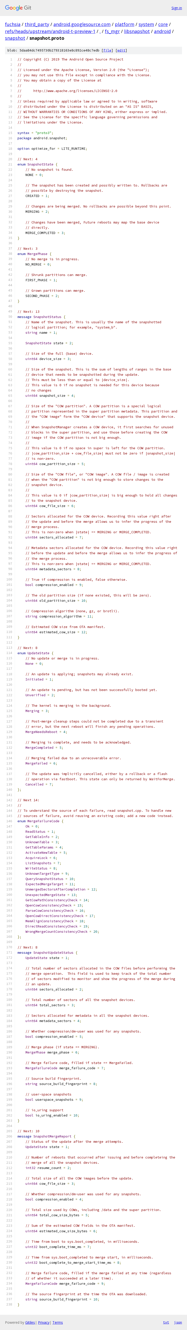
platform (124, 24)
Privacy (43, 1322)
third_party (37, 24)
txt (166, 1322)
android (162, 31)
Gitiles (30, 1322)
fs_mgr (112, 31)
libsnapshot (137, 31)
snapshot (15, 38)
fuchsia (12, 24)
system (146, 24)
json (178, 1322)
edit (121, 50)
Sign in (177, 8)
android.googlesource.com (82, 24)
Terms (57, 1322)
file (107, 50)
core (163, 24)
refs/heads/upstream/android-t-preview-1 (50, 31)
